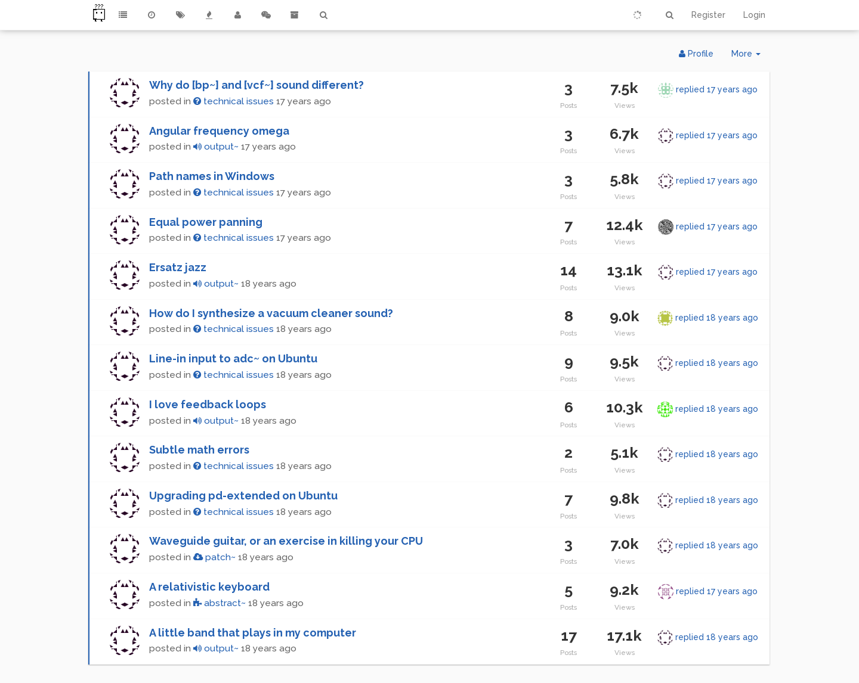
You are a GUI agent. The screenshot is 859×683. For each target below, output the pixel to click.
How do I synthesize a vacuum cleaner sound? (271, 313)
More (750, 56)
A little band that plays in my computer (252, 632)
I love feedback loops (207, 404)
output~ (216, 146)
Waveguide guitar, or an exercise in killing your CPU (286, 541)
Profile (696, 53)
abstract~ (219, 603)
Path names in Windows (211, 176)
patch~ (214, 557)
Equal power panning (205, 222)
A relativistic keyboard (209, 586)
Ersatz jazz (177, 267)
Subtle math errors (199, 449)
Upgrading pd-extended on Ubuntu (243, 495)
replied (717, 89)
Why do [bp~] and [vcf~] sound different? (256, 85)
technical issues (233, 101)
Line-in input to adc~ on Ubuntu (233, 358)
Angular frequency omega (219, 131)
